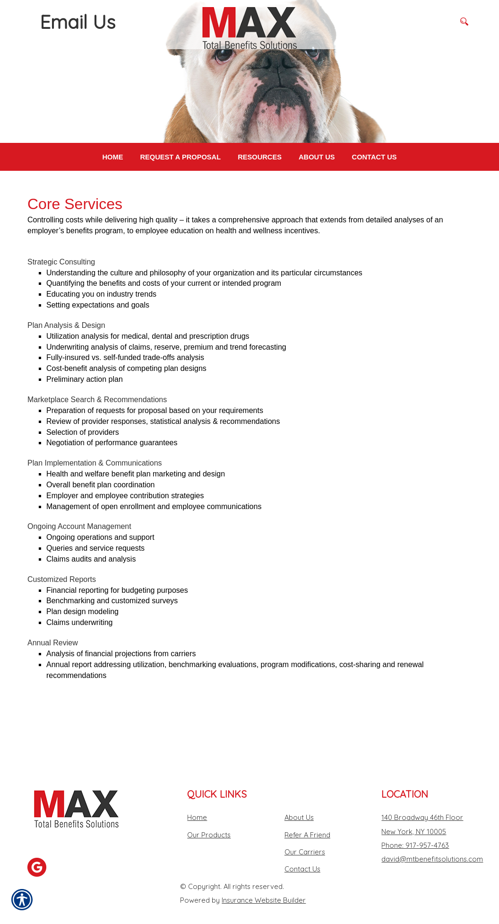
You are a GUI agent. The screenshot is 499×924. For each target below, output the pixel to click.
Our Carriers (304, 833)
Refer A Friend (307, 816)
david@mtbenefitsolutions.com (432, 840)
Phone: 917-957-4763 (415, 826)
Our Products (209, 816)
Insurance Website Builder (264, 881)
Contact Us (302, 850)
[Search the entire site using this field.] (417, 21)
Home (197, 798)
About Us (299, 798)
